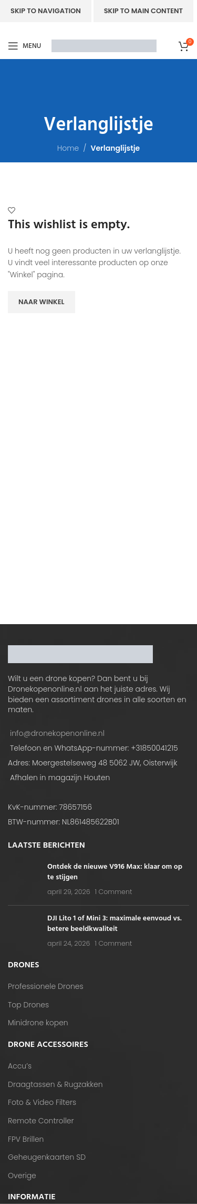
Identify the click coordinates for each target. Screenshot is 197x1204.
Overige (22, 1176)
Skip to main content (143, 11)
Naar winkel (41, 302)
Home (68, 148)
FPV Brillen (26, 1139)
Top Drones (28, 1005)
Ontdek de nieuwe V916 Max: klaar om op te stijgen (114, 872)
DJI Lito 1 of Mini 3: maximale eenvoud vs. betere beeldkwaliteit (114, 923)
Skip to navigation (46, 11)
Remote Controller (41, 1121)
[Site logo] (104, 45)
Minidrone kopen (38, 1023)
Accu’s (20, 1066)
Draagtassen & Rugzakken (55, 1085)
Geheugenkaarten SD (47, 1157)
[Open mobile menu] (24, 45)
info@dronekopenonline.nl (57, 733)
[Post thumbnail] (23, 879)
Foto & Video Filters (42, 1103)
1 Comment (113, 891)
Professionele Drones (46, 987)
